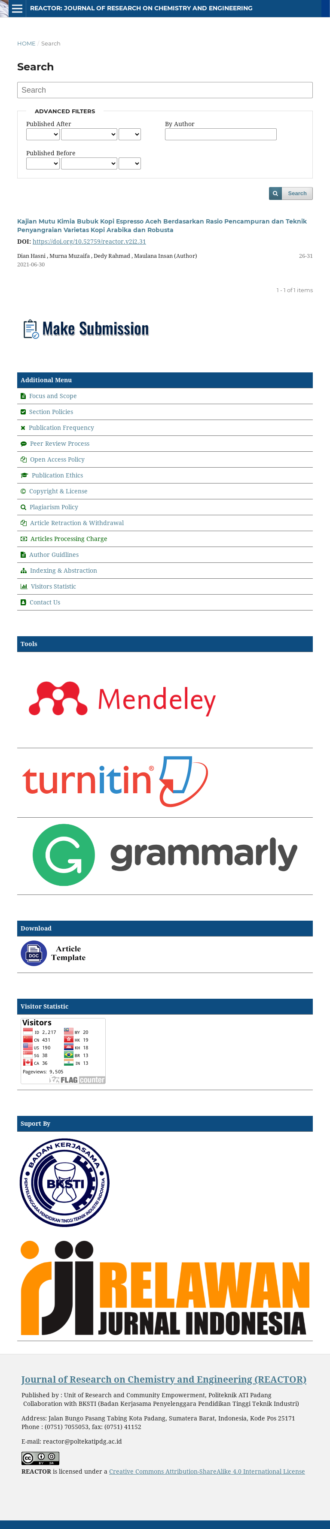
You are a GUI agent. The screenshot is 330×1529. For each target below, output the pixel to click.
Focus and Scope (53, 396)
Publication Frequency (61, 427)
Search (297, 193)
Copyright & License (58, 491)
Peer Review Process (59, 443)
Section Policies (51, 412)
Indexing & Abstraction (63, 570)
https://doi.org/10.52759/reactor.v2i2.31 (89, 241)
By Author (180, 124)
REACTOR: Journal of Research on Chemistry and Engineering (141, 8)
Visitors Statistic (53, 586)
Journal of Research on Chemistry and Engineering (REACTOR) (163, 1379)
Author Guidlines (54, 554)
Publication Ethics (57, 475)
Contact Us (45, 602)
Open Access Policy (57, 459)
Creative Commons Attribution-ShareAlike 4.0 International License (207, 1471)
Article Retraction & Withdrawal (77, 523)
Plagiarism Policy (54, 507)
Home (26, 43)
